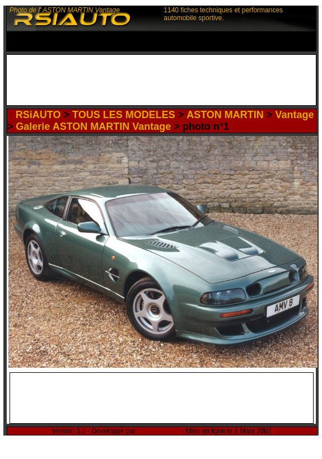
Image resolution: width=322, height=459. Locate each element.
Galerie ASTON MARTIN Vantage (93, 126)
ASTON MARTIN (225, 114)
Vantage (294, 114)
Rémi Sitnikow (158, 431)
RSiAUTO (38, 114)
